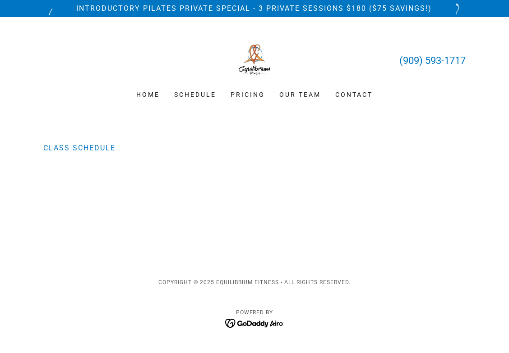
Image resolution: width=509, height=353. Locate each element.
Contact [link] (354, 94)
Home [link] (148, 94)
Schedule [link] (195, 94)
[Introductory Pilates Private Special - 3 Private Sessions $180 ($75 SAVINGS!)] (254, 8)
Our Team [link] (300, 94)
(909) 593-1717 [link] (432, 60)
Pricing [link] (248, 94)
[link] (254, 59)
